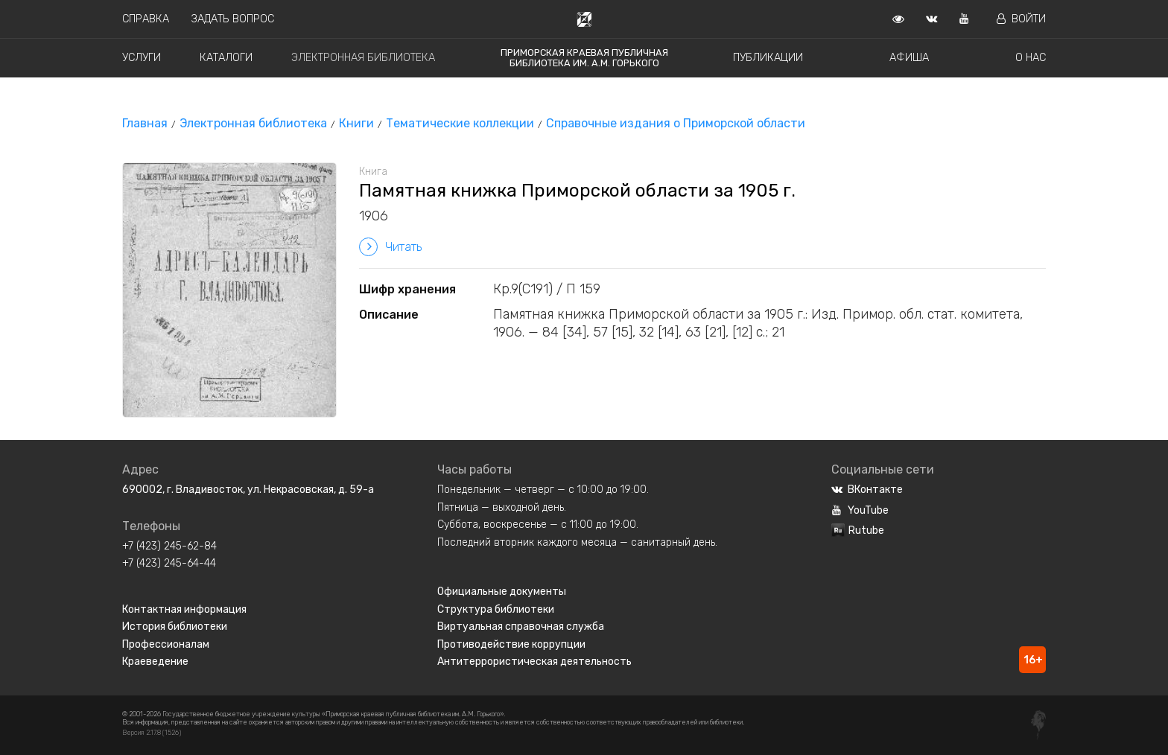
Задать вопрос (232, 19)
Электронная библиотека (363, 57)
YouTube (860, 510)
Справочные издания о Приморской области (675, 123)
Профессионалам (165, 644)
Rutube (857, 530)
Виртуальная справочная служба (520, 626)
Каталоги (226, 57)
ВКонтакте (867, 489)
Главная (145, 123)
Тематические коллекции (460, 123)
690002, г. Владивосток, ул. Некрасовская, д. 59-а (248, 489)
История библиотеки (174, 626)
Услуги (141, 57)
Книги (356, 123)
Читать (390, 247)
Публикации (768, 57)
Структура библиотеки (495, 609)
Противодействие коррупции (511, 644)
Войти (1021, 19)
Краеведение (155, 661)
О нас (1030, 57)
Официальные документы (501, 591)
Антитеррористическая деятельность (534, 661)
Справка (145, 19)
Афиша (909, 57)
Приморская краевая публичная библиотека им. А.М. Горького (584, 58)
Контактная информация (184, 609)
